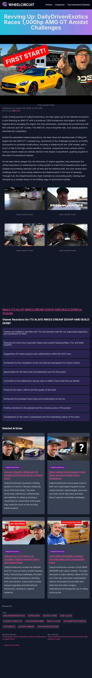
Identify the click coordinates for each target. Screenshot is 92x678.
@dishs (16, 111)
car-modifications (47, 626)
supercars (34, 615)
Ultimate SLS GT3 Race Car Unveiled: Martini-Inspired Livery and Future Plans (22, 559)
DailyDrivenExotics (14, 615)
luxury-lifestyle (12, 621)
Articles (49, 5)
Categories (60, 5)
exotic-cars (50, 615)
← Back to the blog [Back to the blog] (10, 645)
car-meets (9, 626)
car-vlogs (66, 615)
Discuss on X (7, 606)
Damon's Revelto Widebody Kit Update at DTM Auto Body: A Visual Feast (23, 475)
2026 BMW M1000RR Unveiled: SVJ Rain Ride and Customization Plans (67, 559)
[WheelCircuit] (18, 4)
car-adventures (34, 621)
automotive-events (75, 621)
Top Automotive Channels (78, 5)
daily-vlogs (53, 621)
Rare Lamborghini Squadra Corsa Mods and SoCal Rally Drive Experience (67, 475)
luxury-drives (26, 626)
